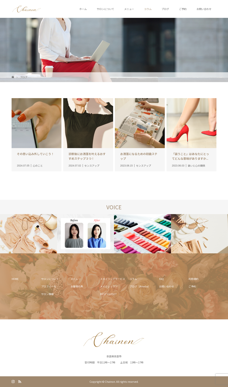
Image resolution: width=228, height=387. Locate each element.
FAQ (161, 279)
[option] (28, 234)
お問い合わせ (203, 9)
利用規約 (193, 279)
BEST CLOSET (108, 294)
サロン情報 (47, 294)
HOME (15, 279)
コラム (148, 9)
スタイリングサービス (112, 279)
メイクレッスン (109, 286)
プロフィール (48, 286)
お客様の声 (77, 286)
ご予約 (182, 9)
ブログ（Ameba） (140, 286)
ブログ (165, 9)
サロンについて (105, 9)
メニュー (129, 9)
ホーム (83, 9)
